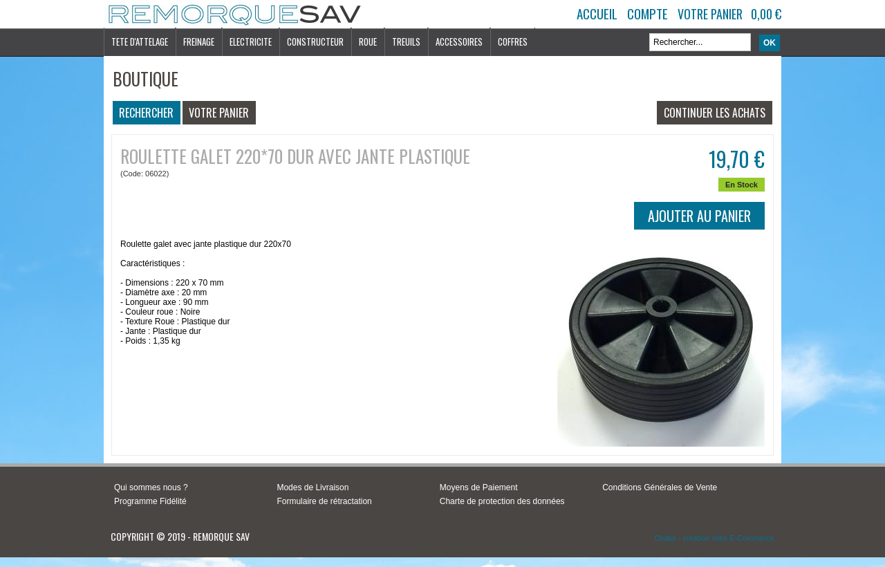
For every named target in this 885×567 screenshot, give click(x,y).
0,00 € (766, 14)
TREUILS (406, 41)
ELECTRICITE (251, 41)
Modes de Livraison (312, 487)
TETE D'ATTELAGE (139, 41)
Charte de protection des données (502, 501)
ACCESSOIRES (459, 41)
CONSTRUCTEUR (315, 41)
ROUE (368, 41)
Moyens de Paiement (479, 487)
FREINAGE (198, 41)
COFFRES (513, 41)
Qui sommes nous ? (151, 487)
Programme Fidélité (150, 501)
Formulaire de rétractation (324, 501)
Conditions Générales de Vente (659, 487)
